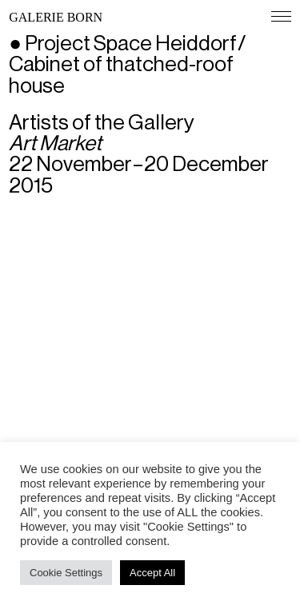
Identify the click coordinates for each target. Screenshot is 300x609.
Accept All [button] (152, 573)
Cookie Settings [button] (66, 573)
